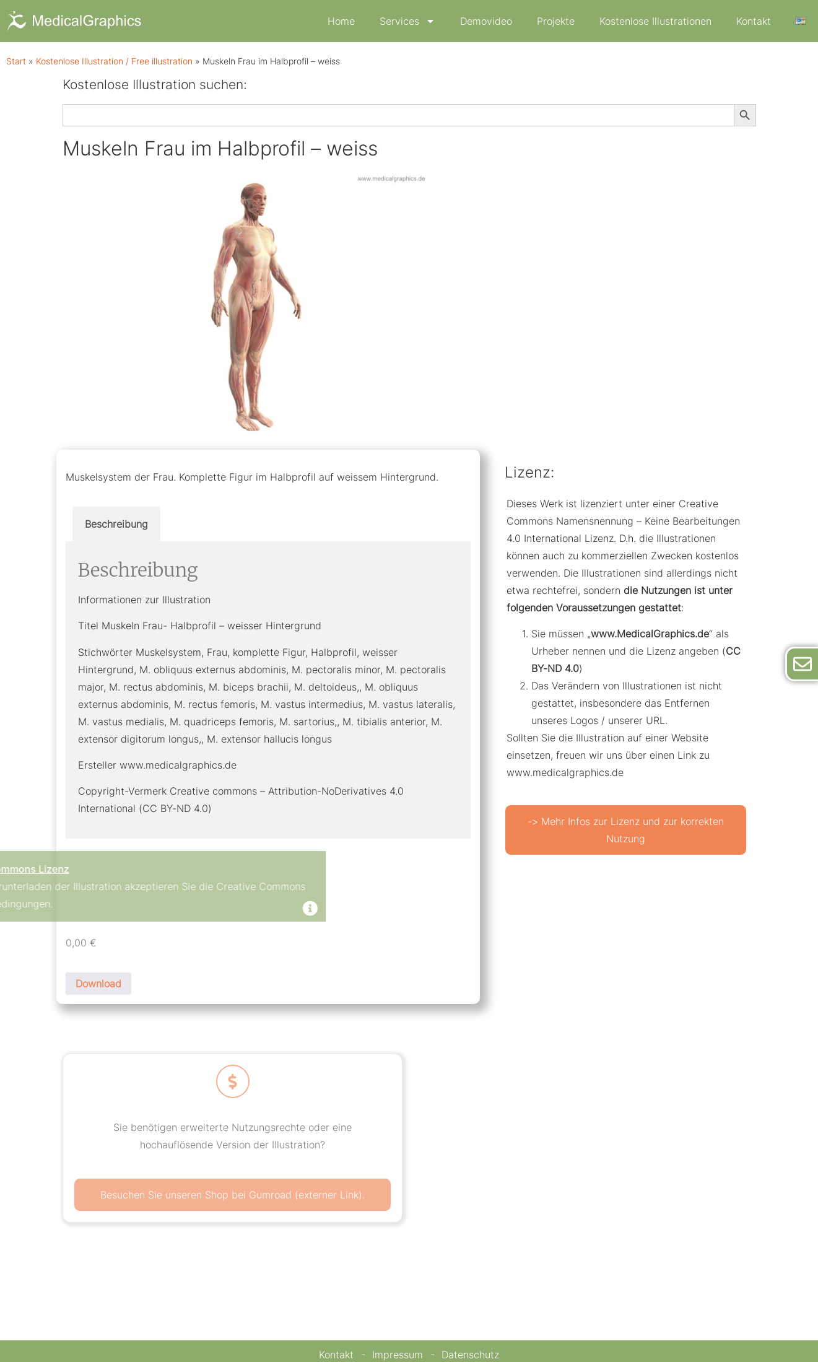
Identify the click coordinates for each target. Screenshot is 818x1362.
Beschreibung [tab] (116, 524)
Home (341, 21)
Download (98, 983)
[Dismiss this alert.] (193, 909)
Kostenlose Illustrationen (655, 21)
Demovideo (486, 21)
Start (16, 61)
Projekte (556, 21)
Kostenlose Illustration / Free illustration (114, 61)
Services (407, 21)
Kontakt (753, 21)
